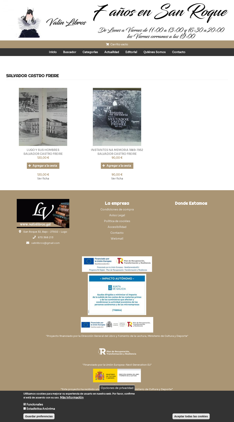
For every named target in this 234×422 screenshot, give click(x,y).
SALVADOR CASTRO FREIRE (43, 154)
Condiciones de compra (117, 209)
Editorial (131, 52)
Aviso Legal (117, 215)
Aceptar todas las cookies (191, 416)
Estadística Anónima (40, 409)
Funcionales (34, 404)
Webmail (117, 238)
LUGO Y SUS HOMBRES (43, 150)
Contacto (178, 52)
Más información (72, 397)
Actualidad (111, 52)
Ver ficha (43, 178)
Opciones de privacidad (117, 388)
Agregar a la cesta (42, 165)
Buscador (69, 52)
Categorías (90, 52)
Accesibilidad (117, 227)
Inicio (53, 52)
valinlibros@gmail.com (45, 243)
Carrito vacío (117, 44)
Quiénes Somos (154, 52)
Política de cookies (117, 221)
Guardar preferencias (39, 416)
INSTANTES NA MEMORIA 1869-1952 (117, 150)
